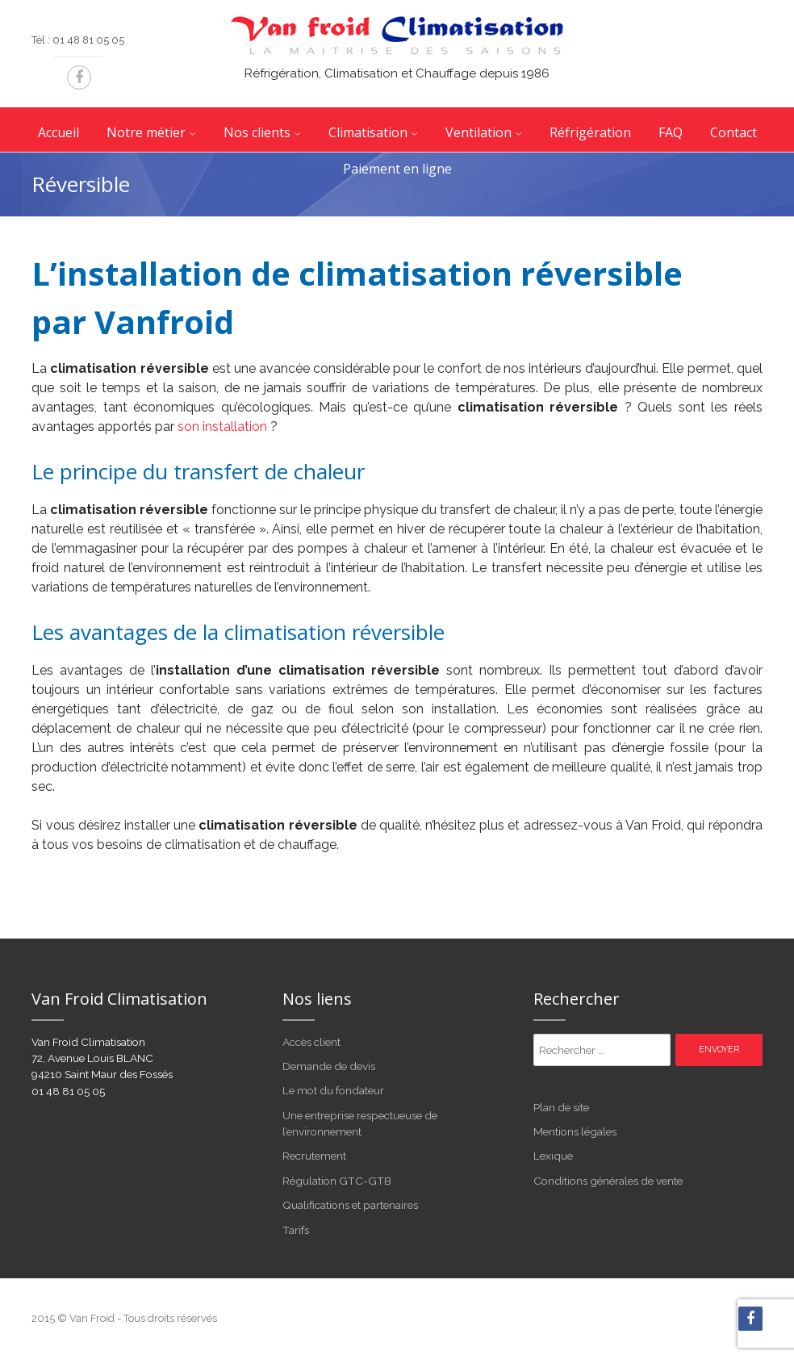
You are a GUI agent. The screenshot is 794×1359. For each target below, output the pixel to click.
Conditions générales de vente (608, 1180)
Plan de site (561, 1107)
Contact (733, 132)
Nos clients (257, 132)
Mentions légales (574, 1131)
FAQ (670, 132)
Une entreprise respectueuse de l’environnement (359, 1123)
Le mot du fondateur (333, 1090)
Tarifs (295, 1229)
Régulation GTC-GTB (336, 1180)
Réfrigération (590, 132)
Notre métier (146, 132)
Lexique (553, 1155)
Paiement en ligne (397, 169)
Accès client (311, 1041)
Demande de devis (328, 1066)
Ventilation (478, 132)
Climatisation (367, 132)
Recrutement (314, 1155)
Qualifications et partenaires (350, 1204)
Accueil (58, 132)
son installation (222, 426)
